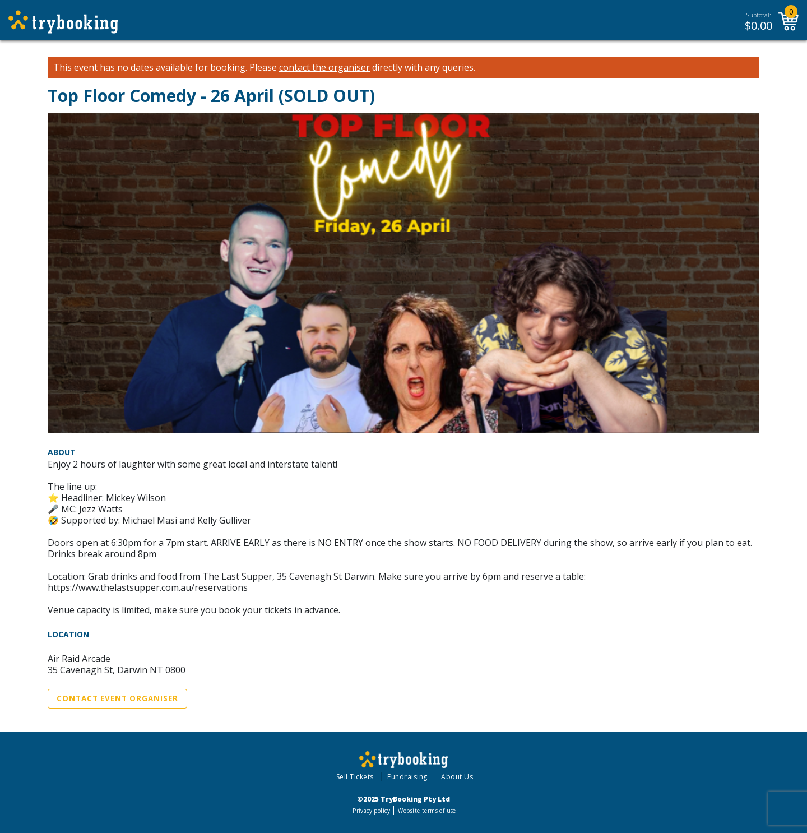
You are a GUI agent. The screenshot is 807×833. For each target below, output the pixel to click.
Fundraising (407, 776)
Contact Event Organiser (117, 698)
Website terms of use (427, 811)
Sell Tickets (355, 776)
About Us (457, 776)
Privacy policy (371, 811)
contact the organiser (324, 67)
